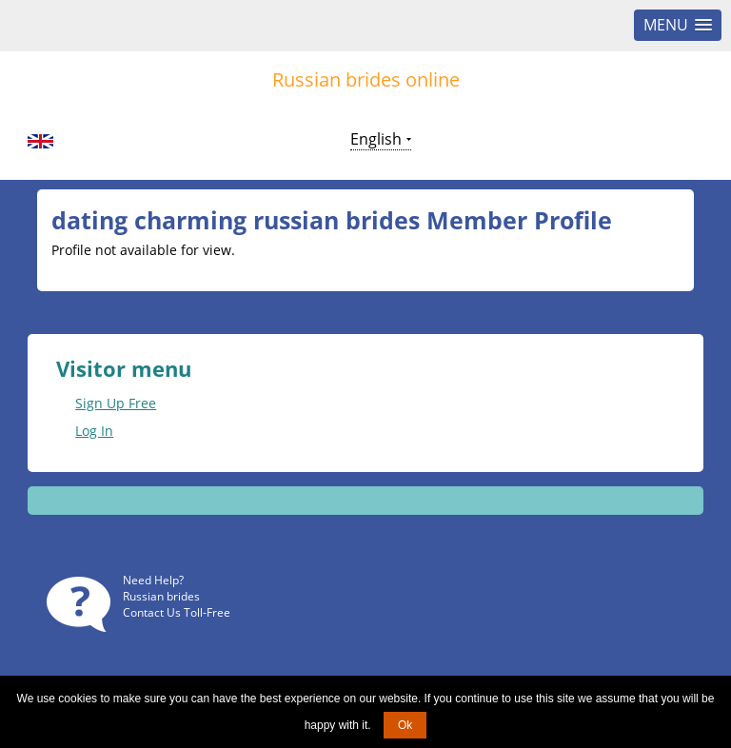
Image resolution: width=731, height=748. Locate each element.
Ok (405, 725)
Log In (94, 431)
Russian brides (161, 596)
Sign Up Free (115, 403)
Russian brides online (366, 79)
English (376, 138)
